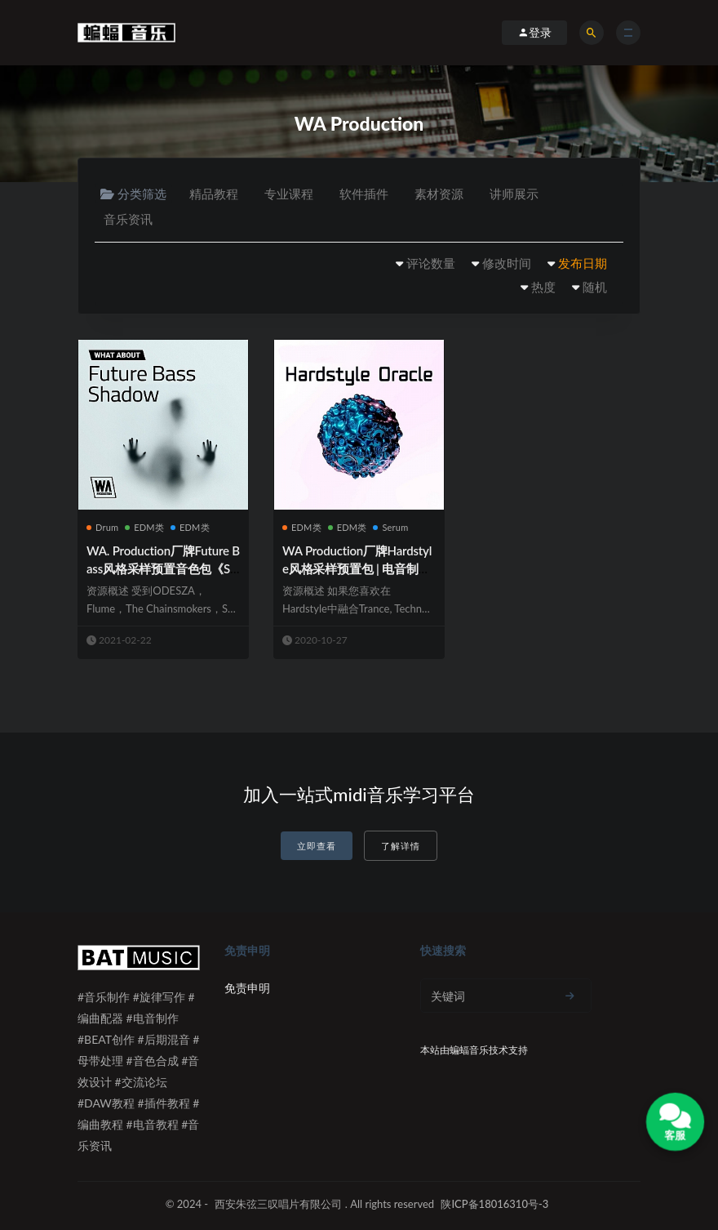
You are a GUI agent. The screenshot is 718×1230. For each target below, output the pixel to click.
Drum (102, 527)
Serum (390, 527)
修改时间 (506, 263)
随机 (595, 286)
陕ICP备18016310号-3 (494, 1203)
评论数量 (430, 263)
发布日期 (582, 263)
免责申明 (247, 988)
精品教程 (213, 193)
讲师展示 (514, 193)
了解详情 (400, 845)
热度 (543, 286)
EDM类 (144, 527)
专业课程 (288, 193)
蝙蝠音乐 (469, 1050)
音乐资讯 (128, 219)
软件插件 (363, 193)
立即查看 (316, 845)
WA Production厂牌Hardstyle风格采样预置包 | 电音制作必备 (357, 568)
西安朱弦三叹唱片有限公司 (278, 1203)
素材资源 (438, 193)
